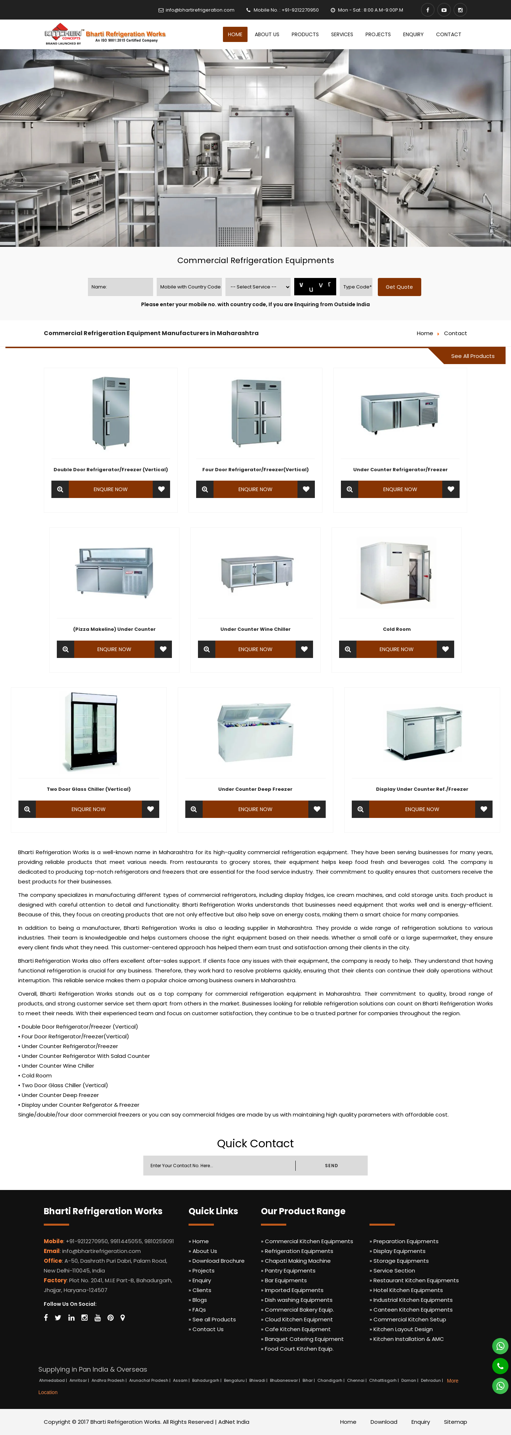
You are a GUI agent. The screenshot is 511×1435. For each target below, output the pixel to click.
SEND (331, 1165)
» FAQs (197, 1309)
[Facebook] (428, 10)
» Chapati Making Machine (296, 1261)
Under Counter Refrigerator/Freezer (400, 469)
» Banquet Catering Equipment (302, 1339)
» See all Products (212, 1319)
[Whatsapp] (496, 1343)
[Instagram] (460, 10)
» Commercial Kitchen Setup (407, 1319)
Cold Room (397, 629)
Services (342, 34)
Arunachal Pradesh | (150, 1380)
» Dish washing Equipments (297, 1300)
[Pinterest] (110, 1318)
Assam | (182, 1380)
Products (305, 34)
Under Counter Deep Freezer (255, 789)
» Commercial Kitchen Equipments (307, 1241)
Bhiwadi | (259, 1380)
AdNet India (233, 1422)
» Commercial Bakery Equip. (297, 1309)
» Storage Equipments (399, 1261)
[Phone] (495, 1363)
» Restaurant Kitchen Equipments (414, 1280)
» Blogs (198, 1300)
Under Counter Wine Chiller (255, 629)
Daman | (410, 1380)
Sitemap (455, 1422)
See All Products (473, 356)
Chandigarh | (331, 1380)
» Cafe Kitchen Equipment (296, 1329)
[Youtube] (444, 10)
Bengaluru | (236, 1380)
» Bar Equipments (284, 1280)
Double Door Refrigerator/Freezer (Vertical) (111, 469)
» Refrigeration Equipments (297, 1251)
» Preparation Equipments (404, 1241)
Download (384, 1422)
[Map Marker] (122, 1318)
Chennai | (357, 1380)
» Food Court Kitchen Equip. (297, 1348)
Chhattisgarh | (384, 1380)
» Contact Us (206, 1329)
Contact (448, 34)
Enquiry (413, 34)
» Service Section (392, 1270)
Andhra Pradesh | (110, 1380)
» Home (199, 1241)
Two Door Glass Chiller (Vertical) (89, 789)
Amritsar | (79, 1380)
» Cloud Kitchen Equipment (297, 1319)
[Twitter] (58, 1318)
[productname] (258, 287)
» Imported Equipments (292, 1290)
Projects (378, 34)
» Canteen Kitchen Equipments (411, 1309)
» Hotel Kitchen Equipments (406, 1290)
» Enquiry (200, 1280)
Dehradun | (432, 1380)
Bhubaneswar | (285, 1380)
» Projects (202, 1270)
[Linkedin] (71, 1318)
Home (235, 34)
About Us (267, 34)
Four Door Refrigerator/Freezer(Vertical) (255, 469)
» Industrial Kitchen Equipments (411, 1300)
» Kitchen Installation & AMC (406, 1339)
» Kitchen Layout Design (401, 1329)
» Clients (200, 1290)
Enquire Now (111, 489)
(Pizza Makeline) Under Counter (114, 629)
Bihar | (309, 1380)
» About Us (203, 1251)
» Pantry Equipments (288, 1270)
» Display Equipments (397, 1251)
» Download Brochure (217, 1261)
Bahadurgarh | (207, 1380)
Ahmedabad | (53, 1380)
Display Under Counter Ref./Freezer (422, 789)
